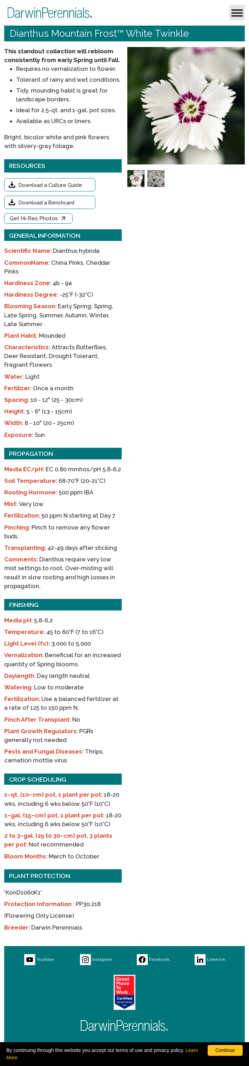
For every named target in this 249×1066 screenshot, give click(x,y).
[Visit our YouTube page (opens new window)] (39, 959)
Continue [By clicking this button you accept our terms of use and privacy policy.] (225, 1050)
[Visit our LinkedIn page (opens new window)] (209, 959)
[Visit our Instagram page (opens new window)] (96, 959)
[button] (237, 12)
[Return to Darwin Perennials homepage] (124, 1025)
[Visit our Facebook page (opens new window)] (152, 959)
